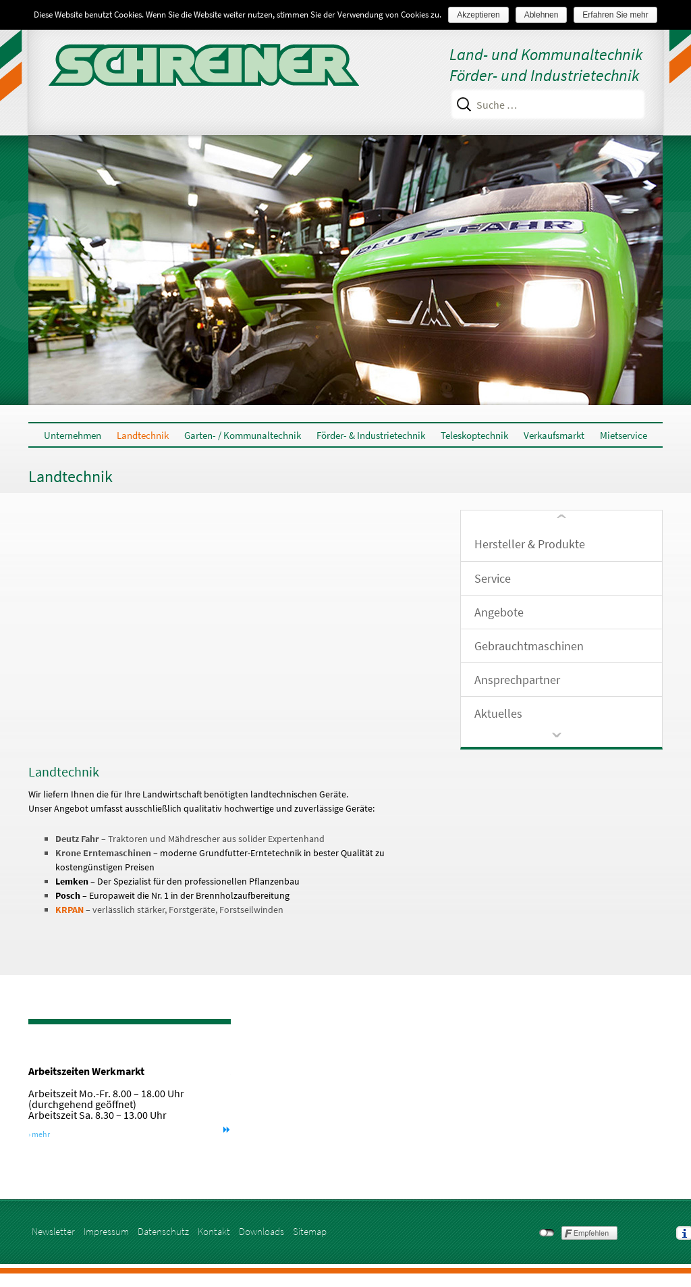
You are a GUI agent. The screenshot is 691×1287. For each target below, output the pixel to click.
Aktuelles (498, 713)
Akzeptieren (478, 15)
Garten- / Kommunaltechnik (242, 435)
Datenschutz (163, 1231)
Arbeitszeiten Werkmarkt (98, 1071)
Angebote (499, 612)
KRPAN (69, 909)
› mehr (51, 1133)
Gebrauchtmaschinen (529, 646)
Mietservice (623, 435)
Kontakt (214, 1231)
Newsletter (53, 1231)
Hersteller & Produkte (529, 544)
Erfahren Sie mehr (615, 15)
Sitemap (310, 1231)
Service (492, 578)
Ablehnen (541, 15)
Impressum (106, 1231)
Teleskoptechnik (474, 435)
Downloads (261, 1231)
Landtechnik (143, 435)
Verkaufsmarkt (554, 435)
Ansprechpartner (517, 679)
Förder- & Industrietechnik (370, 435)
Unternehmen (72, 435)
